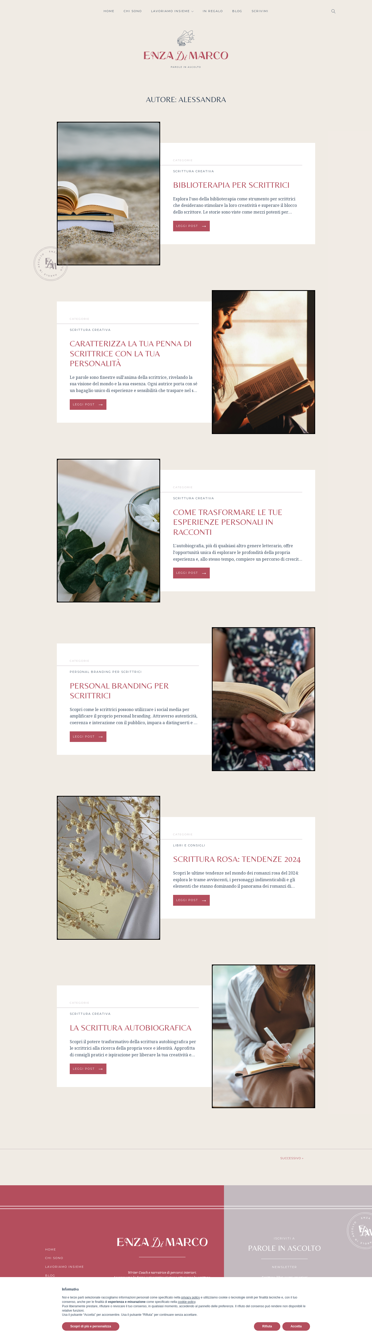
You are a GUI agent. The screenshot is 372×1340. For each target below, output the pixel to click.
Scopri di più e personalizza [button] (90, 1326)
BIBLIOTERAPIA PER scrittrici (231, 185)
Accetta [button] (296, 1326)
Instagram (40, 11)
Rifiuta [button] (267, 1326)
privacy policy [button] (190, 1297)
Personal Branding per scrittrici (106, 672)
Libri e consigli (189, 845)
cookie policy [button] (186, 1302)
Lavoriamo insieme (172, 11)
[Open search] (333, 11)
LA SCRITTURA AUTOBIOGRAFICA (130, 1027)
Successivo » (292, 1158)
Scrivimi (260, 11)
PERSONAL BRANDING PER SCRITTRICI (119, 690)
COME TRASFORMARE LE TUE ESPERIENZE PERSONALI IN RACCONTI (227, 522)
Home (109, 11)
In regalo (213, 11)
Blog (237, 11)
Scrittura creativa (193, 171)
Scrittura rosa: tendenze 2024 (237, 859)
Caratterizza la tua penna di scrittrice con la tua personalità (131, 353)
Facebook (50, 11)
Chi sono (133, 11)
